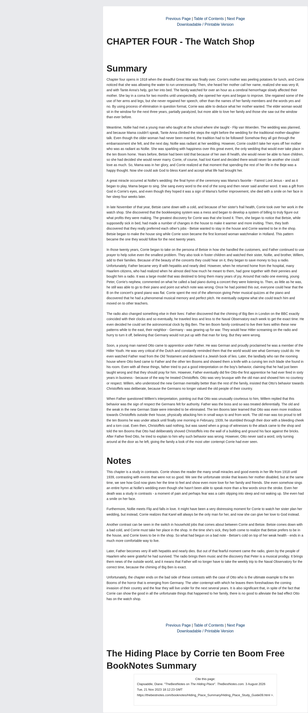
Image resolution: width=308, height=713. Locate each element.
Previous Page (178, 19)
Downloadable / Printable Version (205, 24)
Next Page (236, 19)
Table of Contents (209, 19)
